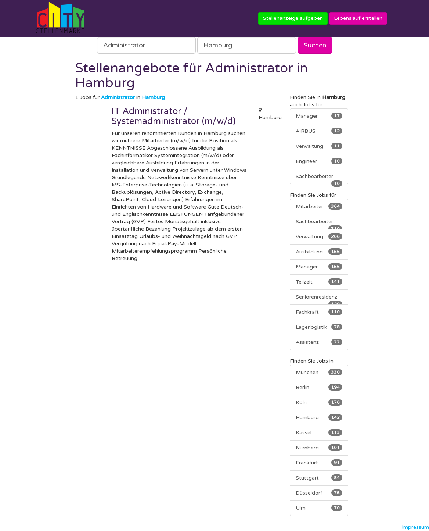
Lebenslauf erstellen (358, 18)
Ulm (319, 508)
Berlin (319, 387)
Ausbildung (319, 251)
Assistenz (319, 342)
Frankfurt (319, 462)
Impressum (415, 527)
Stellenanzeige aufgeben (293, 18)
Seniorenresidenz (319, 299)
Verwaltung (319, 146)
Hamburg (319, 417)
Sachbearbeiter (319, 178)
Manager (319, 116)
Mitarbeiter (319, 206)
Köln (319, 402)
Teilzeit (319, 281)
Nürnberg (319, 447)
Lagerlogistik (319, 327)
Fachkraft (319, 312)
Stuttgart (319, 477)
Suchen (315, 45)
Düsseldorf (319, 492)
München (319, 372)
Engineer (319, 161)
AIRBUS (319, 131)
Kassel (319, 432)
